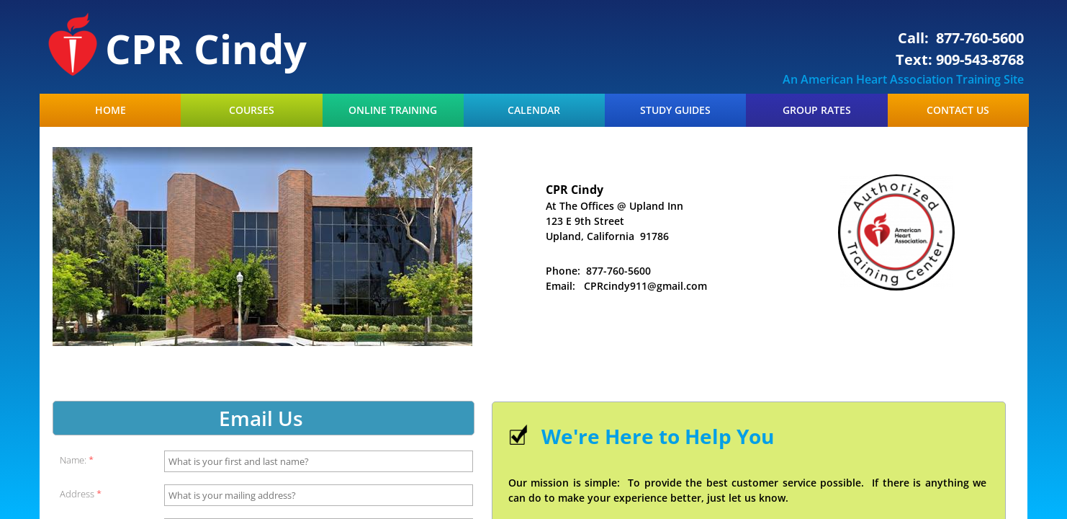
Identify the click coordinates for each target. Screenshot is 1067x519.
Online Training (392, 110)
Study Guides (675, 110)
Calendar (534, 110)
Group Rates (817, 110)
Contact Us (958, 110)
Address (81, 494)
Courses (251, 110)
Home (110, 110)
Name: (77, 460)
